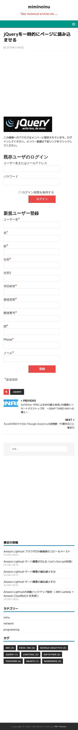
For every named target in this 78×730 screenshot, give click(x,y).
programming (11, 629)
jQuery (17, 391)
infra (6, 617)
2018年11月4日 (15, 47)
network (9, 623)
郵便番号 (10, 312)
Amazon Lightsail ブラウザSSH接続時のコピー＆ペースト (37, 551)
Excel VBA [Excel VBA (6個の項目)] (27, 647)
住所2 (7, 272)
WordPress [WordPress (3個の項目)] (52, 661)
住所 (7, 259)
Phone (9, 339)
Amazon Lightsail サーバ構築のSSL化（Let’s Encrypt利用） (39, 561)
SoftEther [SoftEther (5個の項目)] (52, 654)
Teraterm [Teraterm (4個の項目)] (13, 661)
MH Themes (60, 726)
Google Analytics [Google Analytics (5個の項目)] (53, 647)
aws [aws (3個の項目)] (9, 647)
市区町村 (10, 286)
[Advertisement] (39, 83)
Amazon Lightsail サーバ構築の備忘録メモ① (29, 581)
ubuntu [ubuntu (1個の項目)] (32, 661)
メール (9, 353)
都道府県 (10, 299)
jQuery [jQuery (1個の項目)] (11, 654)
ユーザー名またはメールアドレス (25, 163)
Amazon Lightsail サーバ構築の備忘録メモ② (29, 571)
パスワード (11, 176)
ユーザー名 (12, 219)
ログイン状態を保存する (38, 192)
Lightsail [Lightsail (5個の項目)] (31, 654)
